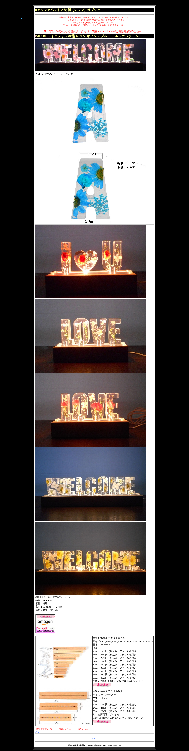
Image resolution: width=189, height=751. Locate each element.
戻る (37, 732)
